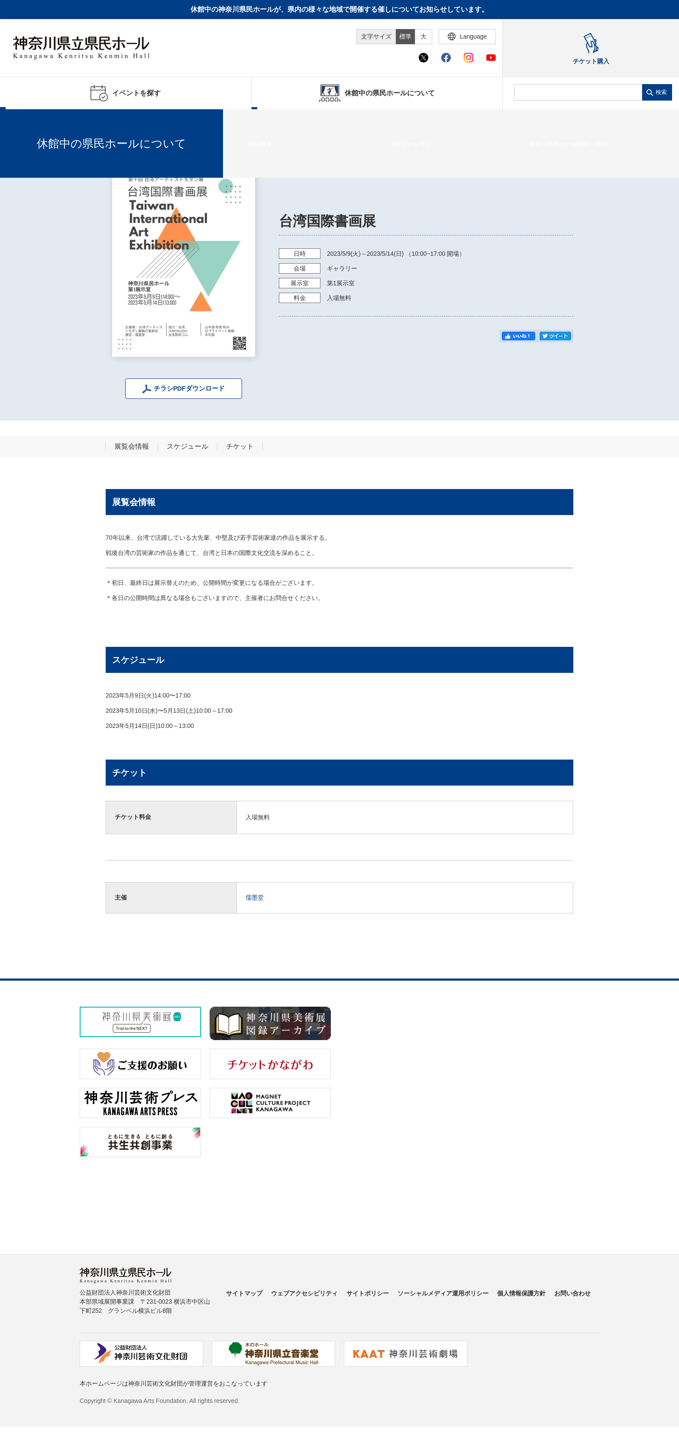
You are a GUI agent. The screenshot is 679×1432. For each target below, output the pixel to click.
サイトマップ (244, 1293)
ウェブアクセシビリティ (304, 1293)
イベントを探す (54, 120)
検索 (661, 92)
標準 (405, 36)
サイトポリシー (367, 1293)
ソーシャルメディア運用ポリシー (443, 1293)
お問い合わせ (572, 1293)
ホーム (21, 120)
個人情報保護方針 (521, 1293)
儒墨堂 (255, 897)
